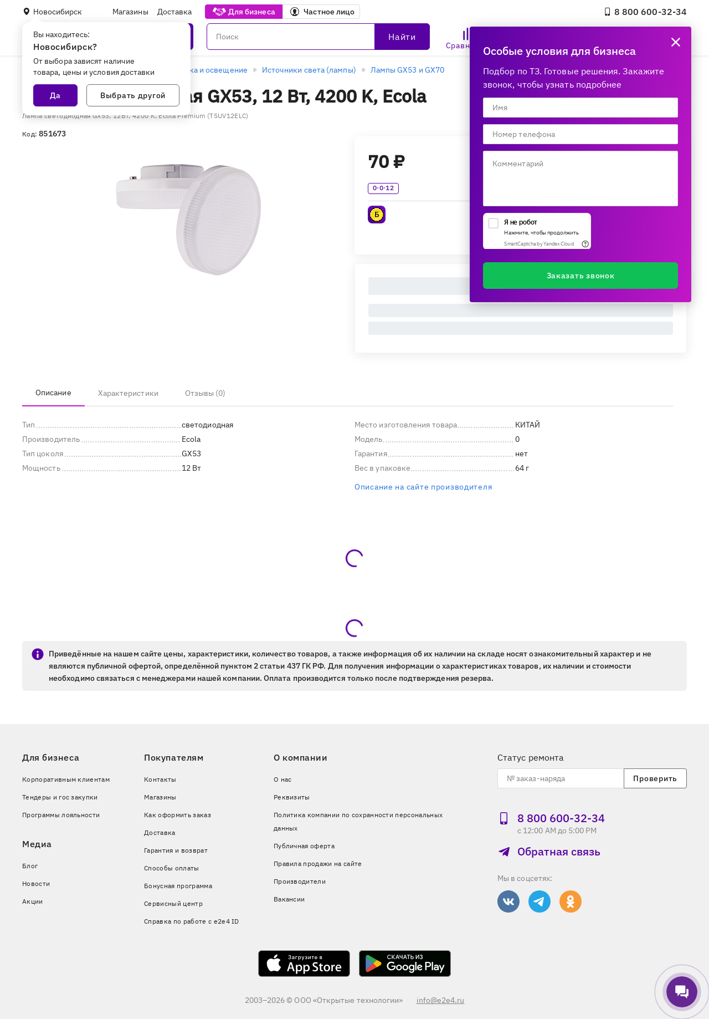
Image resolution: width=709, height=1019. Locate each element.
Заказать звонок (581, 276)
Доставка (174, 12)
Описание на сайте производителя (423, 487)
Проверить (655, 778)
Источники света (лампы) (309, 70)
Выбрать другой (133, 95)
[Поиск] (318, 36)
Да (55, 95)
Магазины (130, 12)
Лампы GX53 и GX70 (407, 70)
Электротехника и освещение (192, 70)
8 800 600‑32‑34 (645, 11)
